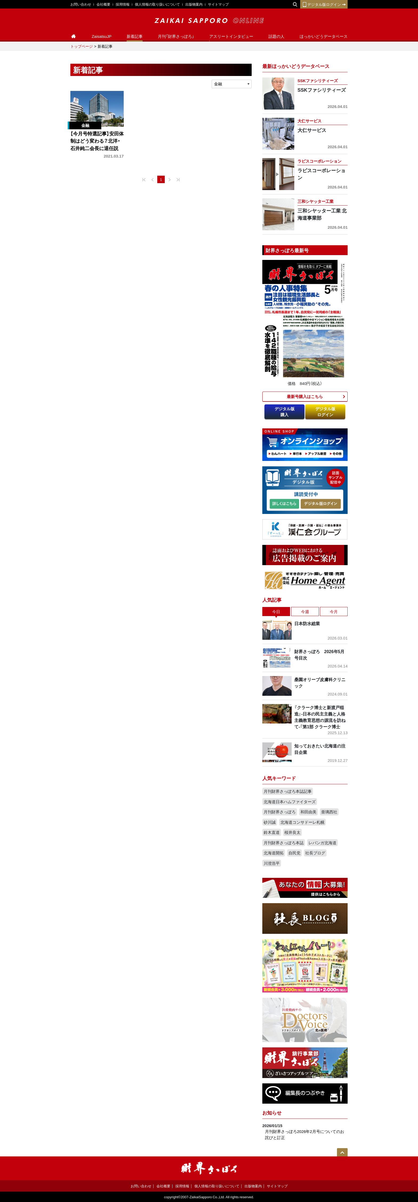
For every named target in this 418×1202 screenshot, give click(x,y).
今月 (334, 611)
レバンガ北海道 (322, 843)
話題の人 (276, 36)
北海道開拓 (274, 853)
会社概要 (103, 4)
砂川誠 (270, 822)
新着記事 (135, 36)
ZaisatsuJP (101, 36)
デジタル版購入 (285, 412)
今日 (276, 611)
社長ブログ (315, 853)
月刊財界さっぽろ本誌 (284, 843)
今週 (305, 611)
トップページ (81, 46)
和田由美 (308, 812)
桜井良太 (292, 832)
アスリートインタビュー (231, 36)
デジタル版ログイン (324, 4)
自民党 (294, 853)
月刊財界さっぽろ (280, 812)
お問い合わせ (80, 4)
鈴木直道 (272, 832)
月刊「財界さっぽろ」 (176, 36)
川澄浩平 (272, 863)
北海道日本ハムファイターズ (290, 802)
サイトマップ (218, 4)
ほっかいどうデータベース (324, 36)
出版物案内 (194, 4)
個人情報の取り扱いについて (157, 4)
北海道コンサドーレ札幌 (302, 822)
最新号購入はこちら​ (305, 396)
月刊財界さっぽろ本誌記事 (288, 791)
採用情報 (123, 4)
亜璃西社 (329, 812)
